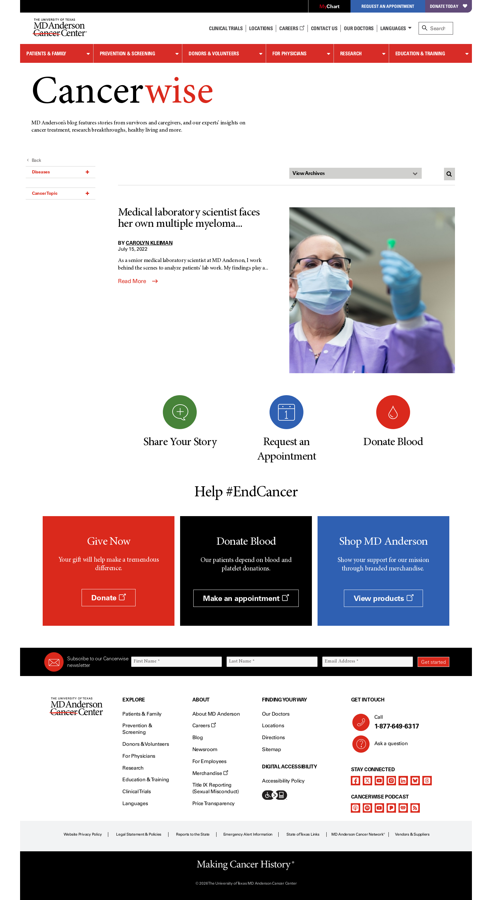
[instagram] (391, 780)
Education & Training (420, 53)
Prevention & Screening (127, 53)
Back (34, 160)
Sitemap (271, 749)
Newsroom (204, 749)
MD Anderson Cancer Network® (358, 834)
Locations (273, 725)
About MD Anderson (216, 714)
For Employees (209, 761)
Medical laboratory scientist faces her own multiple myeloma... (189, 218)
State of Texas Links (302, 834)
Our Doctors (358, 28)
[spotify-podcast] (367, 808)
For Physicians (289, 53)
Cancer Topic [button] (60, 193)
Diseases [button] (60, 172)
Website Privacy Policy (83, 834)
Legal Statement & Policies (138, 834)
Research (351, 53)
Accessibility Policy (283, 781)
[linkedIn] (403, 780)
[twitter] (367, 780)
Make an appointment (246, 598)
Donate (108, 597)
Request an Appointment (387, 6)
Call (409, 722)
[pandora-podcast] (391, 808)
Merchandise (210, 773)
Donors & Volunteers (214, 53)
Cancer (122, 93)
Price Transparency (213, 803)
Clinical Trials (226, 28)
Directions (273, 737)
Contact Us (324, 28)
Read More (138, 281)
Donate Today (448, 6)
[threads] (427, 780)
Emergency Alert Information (248, 834)
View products (384, 598)
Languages (393, 28)
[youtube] (379, 780)
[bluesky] (415, 780)
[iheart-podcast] (403, 808)
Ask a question (387, 745)
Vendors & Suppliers (412, 834)
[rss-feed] (415, 808)
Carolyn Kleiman (149, 243)
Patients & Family (46, 53)
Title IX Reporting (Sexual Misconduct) (215, 788)
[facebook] (355, 780)
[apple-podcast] (355, 808)
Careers (291, 28)
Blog (197, 737)
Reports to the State (193, 834)
